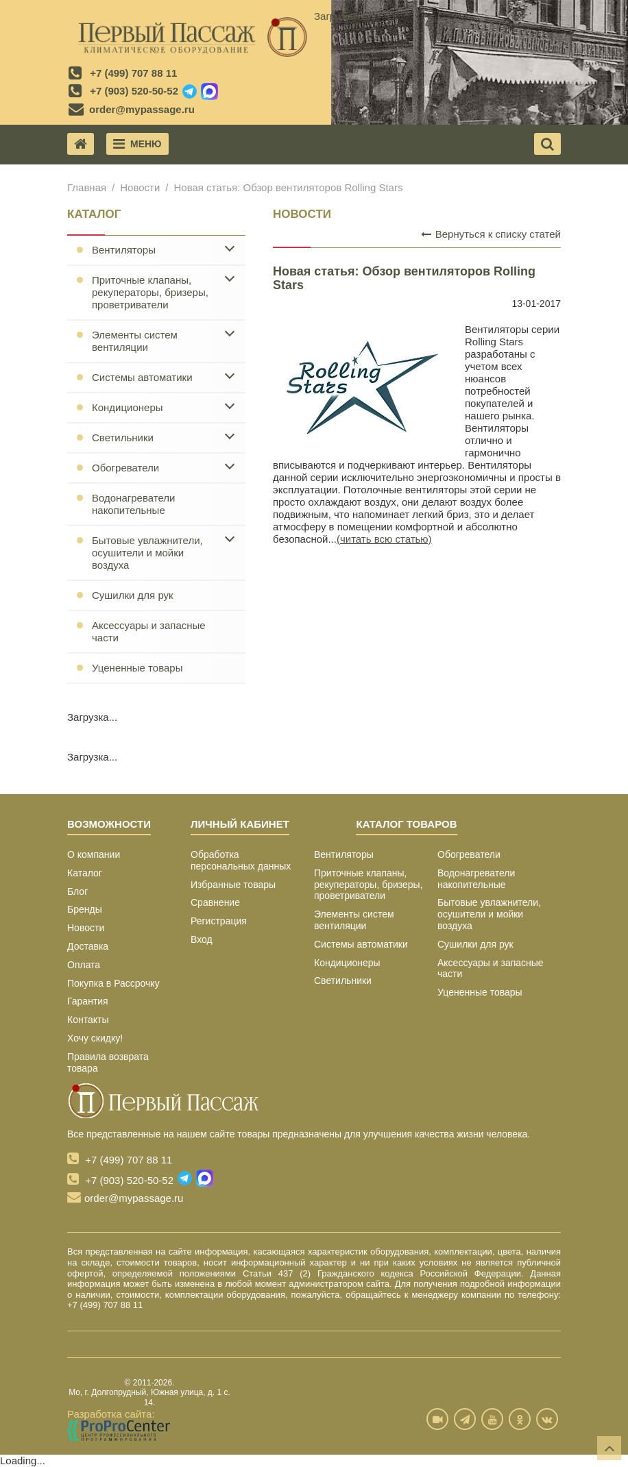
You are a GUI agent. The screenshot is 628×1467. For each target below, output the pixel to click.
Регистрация (219, 920)
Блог (77, 891)
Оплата (83, 964)
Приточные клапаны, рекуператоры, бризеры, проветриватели (150, 292)
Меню (137, 144)
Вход (202, 939)
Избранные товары (233, 884)
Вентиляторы (124, 250)
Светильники (123, 437)
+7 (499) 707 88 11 (133, 73)
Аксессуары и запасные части (149, 631)
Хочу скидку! (95, 1038)
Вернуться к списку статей (491, 234)
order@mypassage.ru (142, 109)
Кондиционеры (127, 407)
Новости (140, 187)
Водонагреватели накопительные (133, 504)
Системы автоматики (142, 377)
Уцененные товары (137, 668)
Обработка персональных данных (241, 860)
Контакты (87, 1019)
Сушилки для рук (132, 595)
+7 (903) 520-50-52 (134, 91)
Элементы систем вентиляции (135, 341)
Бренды (84, 909)
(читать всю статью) (384, 539)
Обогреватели (125, 467)
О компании (93, 854)
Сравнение (215, 902)
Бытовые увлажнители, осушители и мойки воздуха (147, 552)
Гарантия (87, 1001)
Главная (86, 187)
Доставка (87, 946)
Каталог (84, 872)
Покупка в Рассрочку (113, 983)
